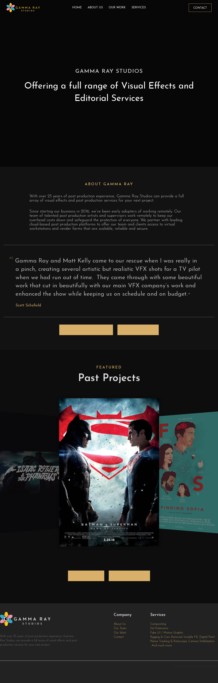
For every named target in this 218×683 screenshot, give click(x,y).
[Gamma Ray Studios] (23, 7)
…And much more (161, 645)
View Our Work (86, 576)
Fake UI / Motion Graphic (166, 632)
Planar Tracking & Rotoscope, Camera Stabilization (182, 641)
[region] (109, 83)
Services (139, 7)
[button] (200, 8)
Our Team (120, 628)
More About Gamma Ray (86, 330)
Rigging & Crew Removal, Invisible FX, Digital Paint (182, 637)
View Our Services (138, 330)
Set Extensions (159, 628)
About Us (95, 7)
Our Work (117, 7)
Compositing (158, 624)
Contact (119, 637)
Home (77, 7)
